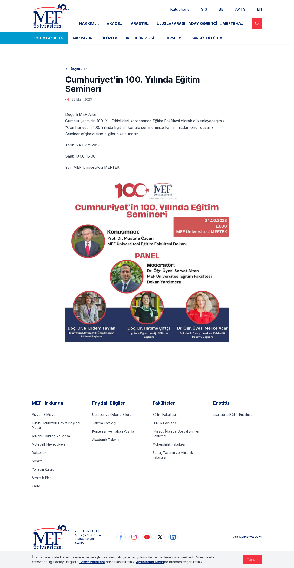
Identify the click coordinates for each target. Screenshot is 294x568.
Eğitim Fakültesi (49, 38)
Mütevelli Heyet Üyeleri (50, 444)
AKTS (240, 9)
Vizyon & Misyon (44, 414)
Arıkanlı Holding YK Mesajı (51, 436)
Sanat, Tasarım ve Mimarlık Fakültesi (173, 455)
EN (259, 9)
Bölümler (108, 38)
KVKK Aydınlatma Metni (246, 537)
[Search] (257, 23)
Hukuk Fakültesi (165, 423)
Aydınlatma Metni (150, 562)
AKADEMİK (117, 23)
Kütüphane (179, 9)
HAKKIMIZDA (91, 23)
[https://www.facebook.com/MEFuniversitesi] (121, 537)
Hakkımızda (82, 38)
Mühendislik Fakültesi (169, 444)
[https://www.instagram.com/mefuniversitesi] (134, 537)
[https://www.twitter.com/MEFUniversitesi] (160, 537)
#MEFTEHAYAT (234, 23)
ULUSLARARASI (171, 23)
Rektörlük (39, 453)
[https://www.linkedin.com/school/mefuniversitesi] (173, 537)
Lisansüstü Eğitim (205, 38)
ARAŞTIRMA (142, 23)
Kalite (36, 486)
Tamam (252, 559)
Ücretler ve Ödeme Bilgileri (113, 414)
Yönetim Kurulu (43, 469)
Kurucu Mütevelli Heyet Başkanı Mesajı (56, 425)
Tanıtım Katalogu (104, 423)
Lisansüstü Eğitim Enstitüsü (232, 414)
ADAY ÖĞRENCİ (202, 23)
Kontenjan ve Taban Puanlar (113, 431)
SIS (204, 9)
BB (221, 9)
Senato (37, 461)
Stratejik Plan (42, 478)
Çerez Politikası (92, 562)
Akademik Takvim (105, 440)
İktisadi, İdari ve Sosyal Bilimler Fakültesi (176, 433)
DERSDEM (173, 38)
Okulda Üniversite (141, 38)
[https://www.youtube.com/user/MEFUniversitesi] (147, 537)
